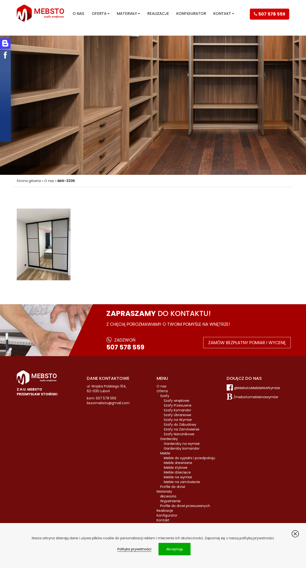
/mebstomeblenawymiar (256, 396)
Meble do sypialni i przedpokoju (189, 458)
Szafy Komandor (177, 410)
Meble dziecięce (177, 472)
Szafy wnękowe (176, 400)
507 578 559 (125, 347)
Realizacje (158, 13)
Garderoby (169, 438)
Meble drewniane (178, 462)
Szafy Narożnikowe (179, 434)
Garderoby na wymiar (182, 443)
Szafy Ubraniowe (177, 415)
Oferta (99, 13)
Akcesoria (168, 496)
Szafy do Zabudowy (180, 424)
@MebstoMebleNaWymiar (257, 387)
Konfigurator (191, 13)
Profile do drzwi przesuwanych (185, 505)
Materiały (127, 13)
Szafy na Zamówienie (181, 429)
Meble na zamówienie (182, 482)
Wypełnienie (170, 501)
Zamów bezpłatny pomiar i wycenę (247, 343)
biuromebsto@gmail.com (108, 403)
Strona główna (29, 180)
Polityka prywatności (134, 549)
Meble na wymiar (178, 477)
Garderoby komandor (182, 448)
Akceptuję (174, 549)
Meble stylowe (175, 467)
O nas (78, 13)
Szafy (164, 395)
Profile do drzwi (172, 486)
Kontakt (222, 13)
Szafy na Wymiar (178, 419)
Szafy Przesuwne (177, 405)
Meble (165, 453)
